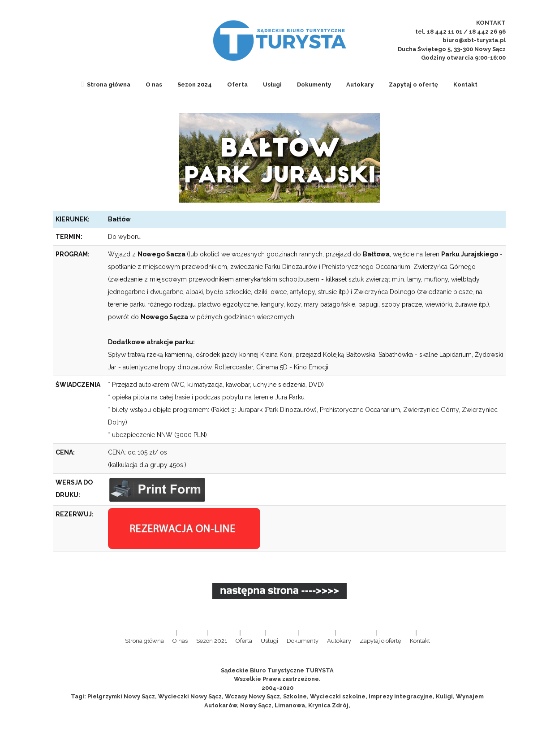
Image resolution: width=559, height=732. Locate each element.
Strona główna (106, 84)
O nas (154, 84)
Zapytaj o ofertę (413, 84)
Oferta (237, 84)
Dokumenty (314, 84)
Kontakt (465, 84)
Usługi (272, 84)
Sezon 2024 (194, 84)
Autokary (360, 84)
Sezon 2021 (211, 640)
